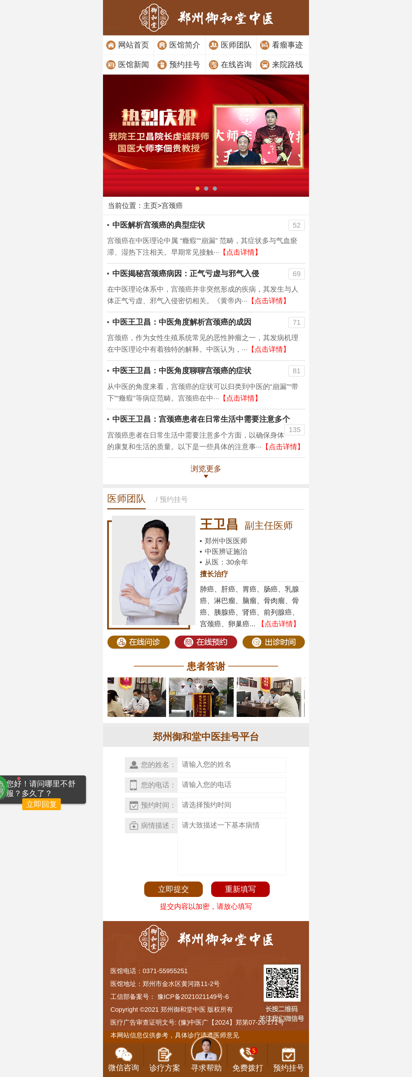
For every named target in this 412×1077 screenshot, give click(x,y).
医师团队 (236, 45)
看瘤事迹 (287, 45)
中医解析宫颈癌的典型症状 (158, 225)
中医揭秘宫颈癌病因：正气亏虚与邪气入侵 (185, 273)
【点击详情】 (240, 252)
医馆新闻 (133, 64)
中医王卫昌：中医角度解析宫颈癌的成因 (181, 322)
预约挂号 (184, 64)
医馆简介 (184, 45)
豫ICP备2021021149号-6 (193, 996)
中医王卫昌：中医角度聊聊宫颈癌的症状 (181, 370)
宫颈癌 (172, 206)
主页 (150, 206)
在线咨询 (236, 64)
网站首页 (133, 45)
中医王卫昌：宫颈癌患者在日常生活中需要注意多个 (201, 419)
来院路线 (287, 64)
